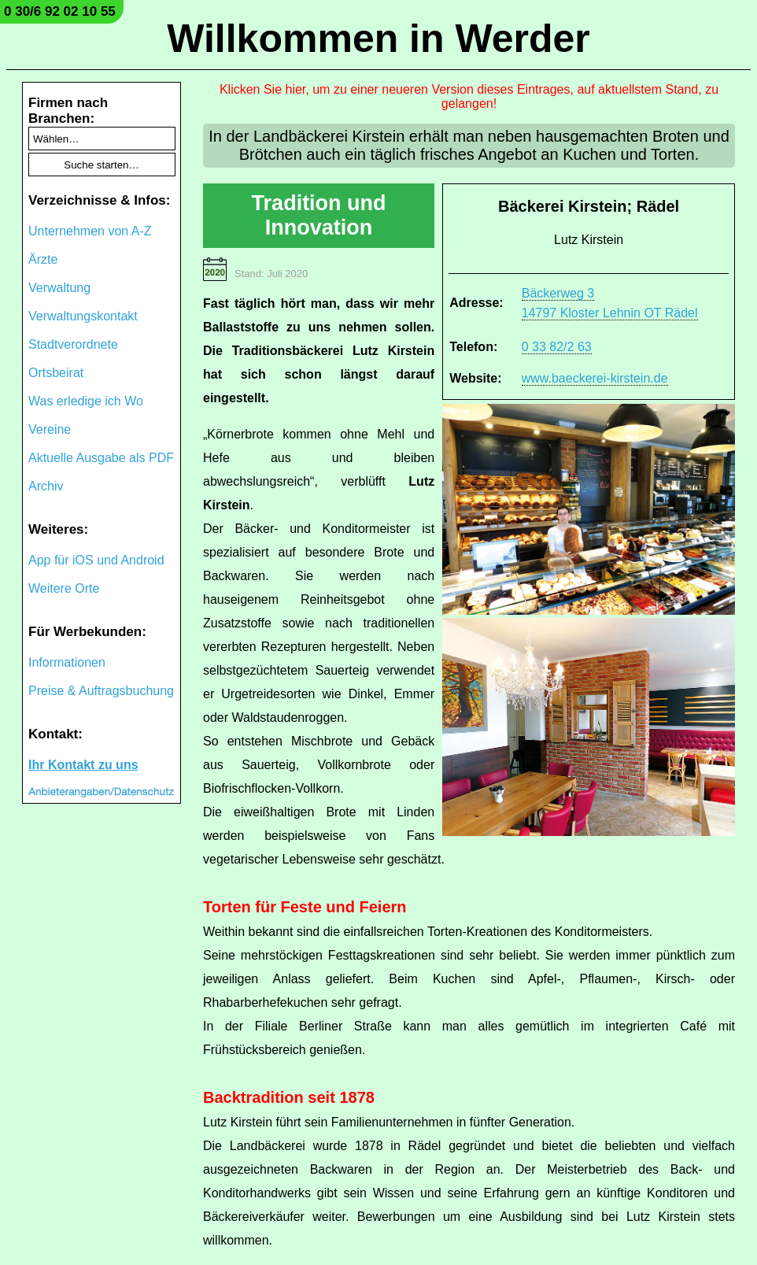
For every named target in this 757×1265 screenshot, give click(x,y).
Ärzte (42, 259)
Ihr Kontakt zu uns (83, 764)
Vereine (49, 429)
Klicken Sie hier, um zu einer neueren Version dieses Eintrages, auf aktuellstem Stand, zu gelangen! (469, 96)
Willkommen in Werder (378, 39)
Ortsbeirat (55, 372)
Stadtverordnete (73, 344)
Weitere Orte (63, 588)
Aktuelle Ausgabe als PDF (101, 457)
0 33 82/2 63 (557, 346)
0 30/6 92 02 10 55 (60, 11)
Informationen (66, 662)
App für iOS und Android (96, 560)
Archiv (45, 486)
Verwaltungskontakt (83, 316)
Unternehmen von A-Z (90, 231)
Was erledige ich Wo (85, 401)
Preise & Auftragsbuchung (101, 690)
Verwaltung (59, 287)
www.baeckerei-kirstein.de (595, 378)
